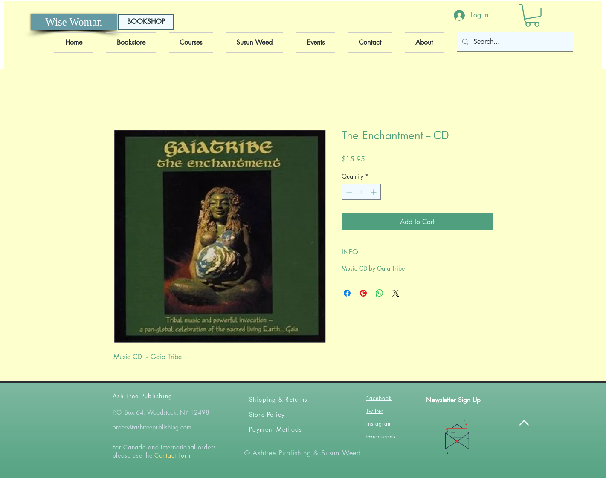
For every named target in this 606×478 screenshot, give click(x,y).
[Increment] (374, 191)
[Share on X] (396, 293)
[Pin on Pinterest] (363, 293)
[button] (532, 15)
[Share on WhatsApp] (379, 293)
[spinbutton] (361, 191)
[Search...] (514, 41)
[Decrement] (348, 191)
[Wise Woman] (74, 22)
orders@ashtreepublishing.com (152, 427)
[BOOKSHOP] (146, 22)
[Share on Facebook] (347, 293)
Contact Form (173, 455)
